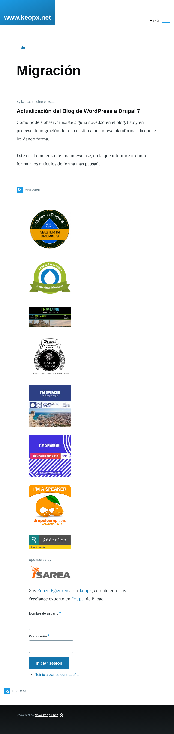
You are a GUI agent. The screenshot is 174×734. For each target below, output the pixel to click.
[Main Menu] (158, 21)
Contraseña (38, 636)
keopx (86, 590)
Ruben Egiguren (52, 590)
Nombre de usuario (44, 613)
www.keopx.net (27, 17)
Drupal (78, 598)
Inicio (21, 48)
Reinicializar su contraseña (57, 675)
